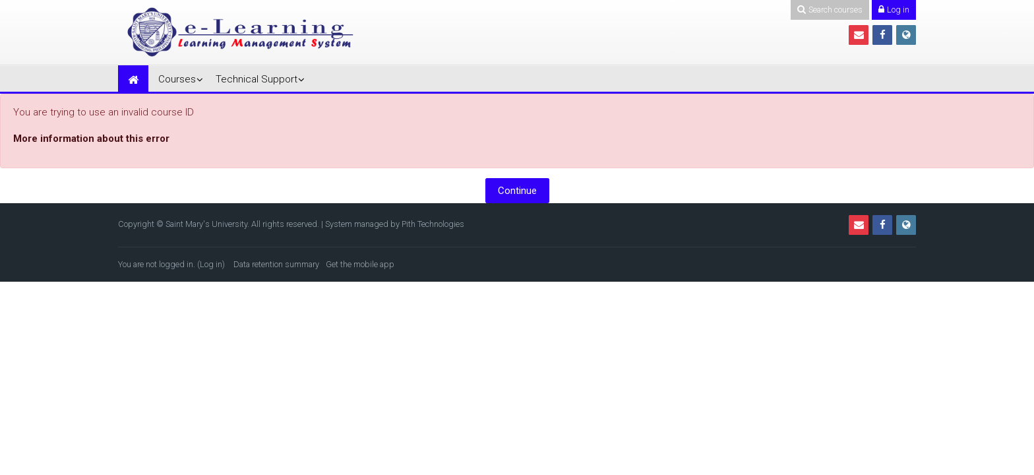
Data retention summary (276, 264)
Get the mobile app (360, 264)
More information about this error (91, 138)
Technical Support (256, 79)
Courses (177, 79)
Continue (517, 191)
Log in (211, 264)
